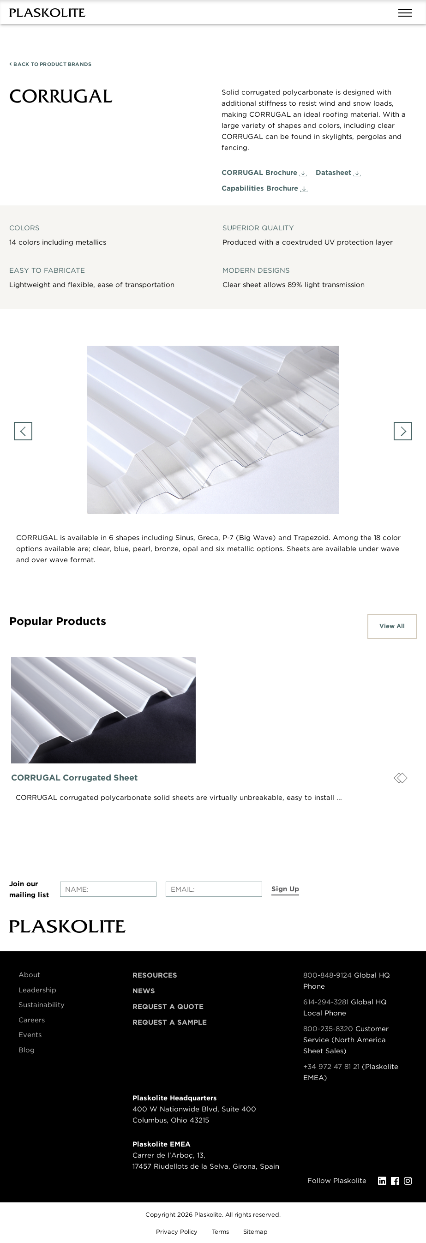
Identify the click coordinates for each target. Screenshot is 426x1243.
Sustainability (41, 1005)
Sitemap (255, 1231)
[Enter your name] (108, 889)
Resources (154, 975)
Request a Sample (169, 1022)
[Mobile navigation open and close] (407, 12)
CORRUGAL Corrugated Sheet (74, 777)
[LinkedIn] (384, 1181)
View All (392, 626)
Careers (31, 1020)
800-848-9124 (327, 975)
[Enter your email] (214, 889)
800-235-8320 (328, 1029)
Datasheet (333, 172)
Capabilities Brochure (260, 188)
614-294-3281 (327, 1002)
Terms (220, 1231)
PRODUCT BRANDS (50, 64)
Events (30, 1035)
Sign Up (285, 889)
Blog (26, 1050)
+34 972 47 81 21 (331, 1067)
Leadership (37, 990)
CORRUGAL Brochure (259, 172)
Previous (23, 431)
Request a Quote (168, 1007)
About (29, 975)
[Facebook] (397, 1181)
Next (403, 431)
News (143, 991)
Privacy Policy (177, 1231)
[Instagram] (410, 1181)
